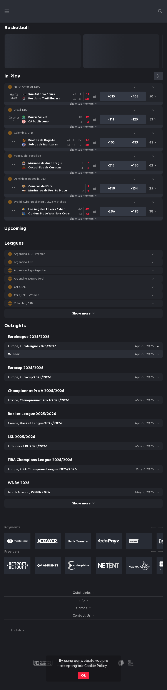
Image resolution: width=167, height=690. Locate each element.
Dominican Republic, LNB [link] (30, 179)
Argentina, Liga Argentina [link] (31, 270)
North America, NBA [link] (27, 87)
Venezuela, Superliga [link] (27, 156)
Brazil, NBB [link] (21, 110)
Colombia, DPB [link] (23, 133)
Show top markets (83, 103)
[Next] (160, 527)
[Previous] (153, 527)
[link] (50, 96)
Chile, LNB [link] (20, 287)
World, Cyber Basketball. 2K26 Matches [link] (40, 202)
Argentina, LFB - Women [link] (29, 254)
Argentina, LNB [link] (23, 262)
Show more (83, 313)
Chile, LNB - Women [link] (26, 295)
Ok (83, 675)
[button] (83, 87)
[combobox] (14, 630)
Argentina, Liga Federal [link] (29, 278)
